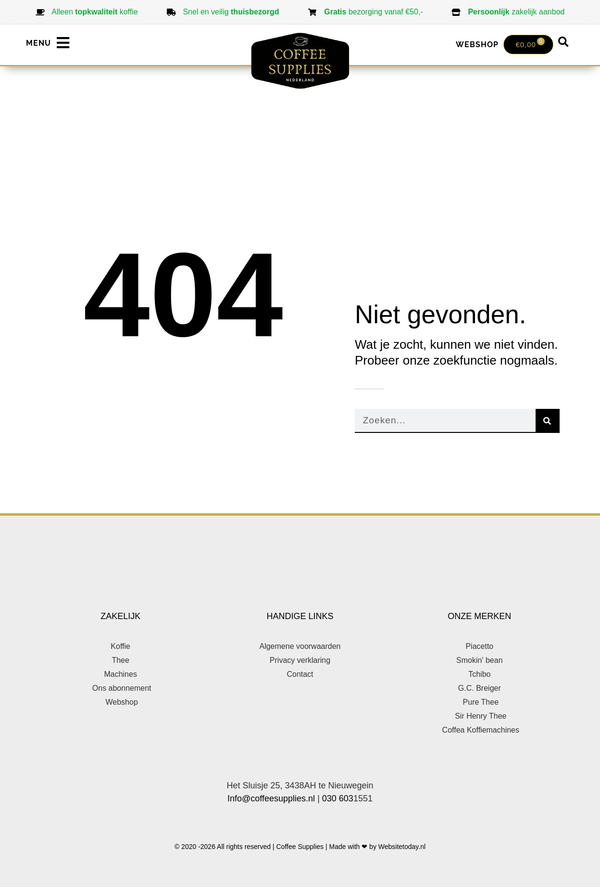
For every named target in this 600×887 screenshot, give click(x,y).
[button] (563, 42)
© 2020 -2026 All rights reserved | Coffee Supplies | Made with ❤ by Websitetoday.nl (300, 846)
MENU (38, 43)
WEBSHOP (477, 44)
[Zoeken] (548, 421)
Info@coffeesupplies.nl (271, 798)
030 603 (337, 798)
